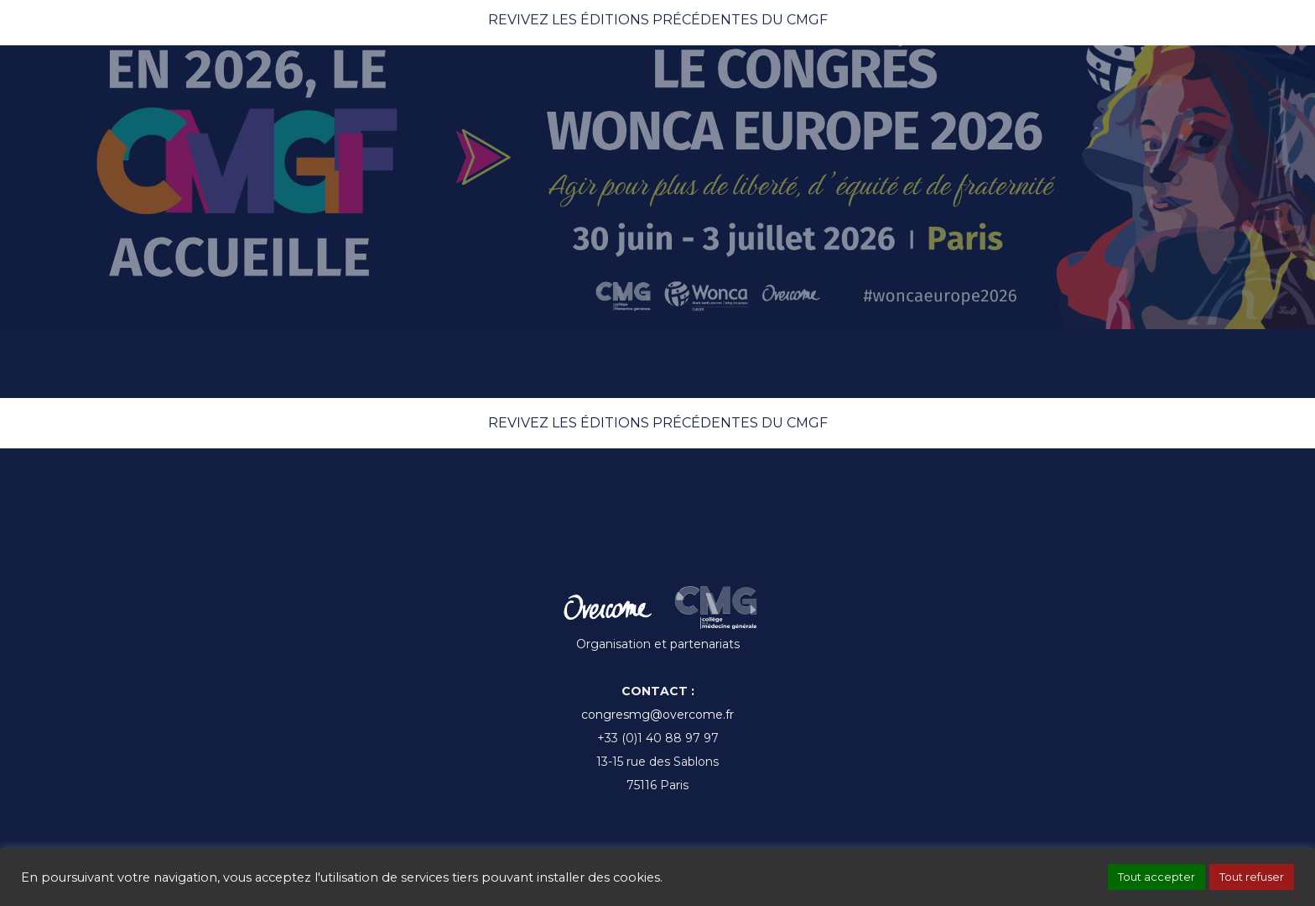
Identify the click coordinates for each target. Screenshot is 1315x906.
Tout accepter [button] (1156, 876)
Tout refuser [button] (1251, 876)
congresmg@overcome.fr (657, 714)
